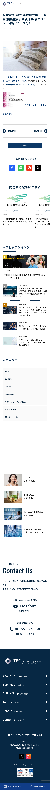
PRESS (16, 213)
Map (37, 747)
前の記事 (12, 131)
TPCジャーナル (8, 213)
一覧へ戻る (25, 146)
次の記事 (38, 131)
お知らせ (9, 373)
